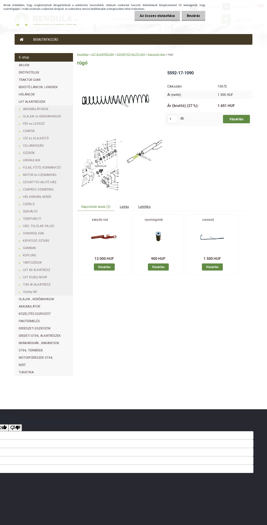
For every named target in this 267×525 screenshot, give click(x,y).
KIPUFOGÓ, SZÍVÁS (36, 241)
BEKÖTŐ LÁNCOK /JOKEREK (38, 87)
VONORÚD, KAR (33, 233)
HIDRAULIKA (31, 160)
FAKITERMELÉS (29, 321)
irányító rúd (100, 220)
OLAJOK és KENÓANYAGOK (42, 116)
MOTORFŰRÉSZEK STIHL (36, 358)
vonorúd (208, 220)
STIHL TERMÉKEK (31, 350)
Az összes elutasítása (157, 16)
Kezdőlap (83, 54)
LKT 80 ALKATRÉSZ (36, 270)
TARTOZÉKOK (32, 262)
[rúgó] (117, 72)
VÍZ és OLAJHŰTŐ (36, 138)
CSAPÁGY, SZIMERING (38, 189)
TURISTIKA (26, 372)
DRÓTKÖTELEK (29, 72)
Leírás (124, 207)
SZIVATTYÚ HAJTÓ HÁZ (40, 182)
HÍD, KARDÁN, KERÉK (37, 197)
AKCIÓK (24, 65)
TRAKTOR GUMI (29, 80)
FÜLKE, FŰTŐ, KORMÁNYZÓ (42, 167)
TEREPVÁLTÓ (32, 219)
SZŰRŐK (29, 153)
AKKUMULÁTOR (29, 306)
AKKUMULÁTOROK (35, 109)
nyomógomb (154, 220)
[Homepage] (22, 39)
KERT (22, 365)
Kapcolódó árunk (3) (95, 207)
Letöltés (144, 207)
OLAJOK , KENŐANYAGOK (36, 299)
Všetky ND (30, 292)
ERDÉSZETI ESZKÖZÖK (35, 328)
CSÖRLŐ (29, 204)
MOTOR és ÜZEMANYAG (40, 175)
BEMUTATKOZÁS (45, 40)
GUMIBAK (29, 248)
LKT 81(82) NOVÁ (35, 277)
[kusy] (172, 119)
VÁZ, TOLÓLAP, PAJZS (38, 226)
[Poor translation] (15, 427)
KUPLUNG (29, 255)
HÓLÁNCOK (27, 94)
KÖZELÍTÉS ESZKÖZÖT (35, 314)
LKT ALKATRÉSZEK (32, 102)
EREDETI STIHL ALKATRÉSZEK (40, 336)
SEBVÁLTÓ (30, 211)
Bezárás (193, 16)
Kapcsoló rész (156, 54)
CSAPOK (29, 131)
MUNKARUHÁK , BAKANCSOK (39, 343)
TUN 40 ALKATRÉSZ (37, 284)
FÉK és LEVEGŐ (33, 124)
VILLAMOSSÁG (33, 145)
